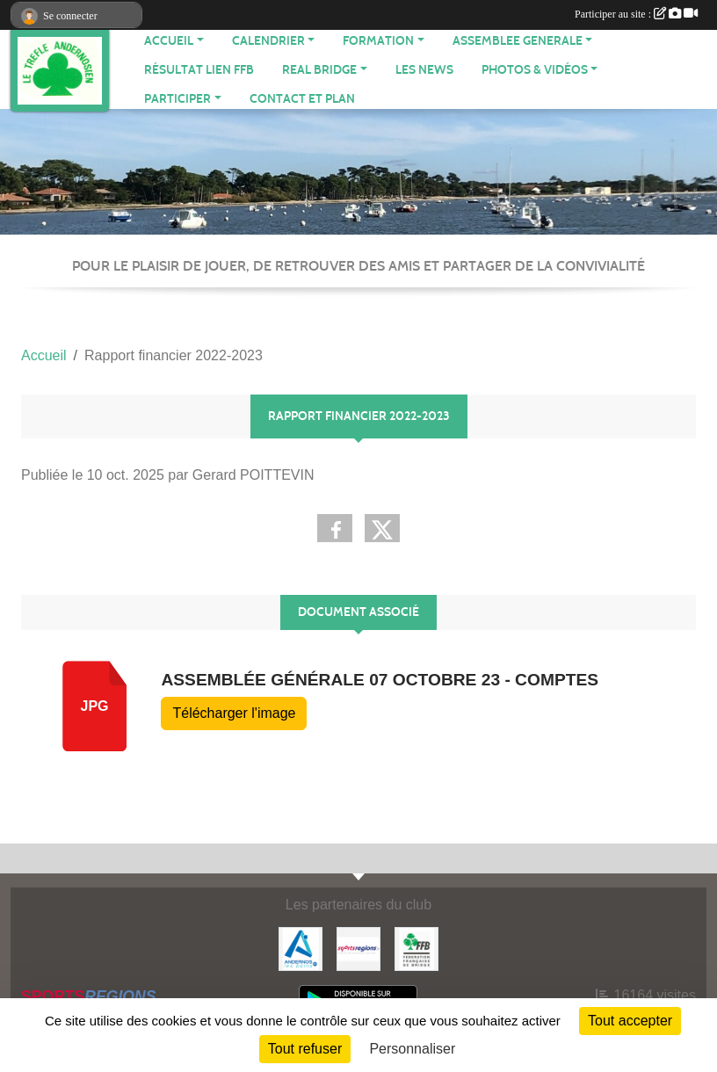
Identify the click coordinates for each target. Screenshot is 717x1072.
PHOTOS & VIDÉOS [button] (535, 69)
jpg (94, 706)
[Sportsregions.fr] (358, 947)
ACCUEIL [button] (168, 40)
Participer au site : (636, 14)
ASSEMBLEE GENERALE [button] (518, 40)
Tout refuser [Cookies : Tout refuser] (305, 1048)
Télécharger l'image (233, 713)
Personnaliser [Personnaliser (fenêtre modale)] (412, 1048)
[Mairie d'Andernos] (300, 947)
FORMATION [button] (378, 40)
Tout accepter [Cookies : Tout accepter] (630, 1020)
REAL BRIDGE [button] (319, 69)
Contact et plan (302, 98)
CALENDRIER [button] (268, 40)
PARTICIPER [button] (177, 98)
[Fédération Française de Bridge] (416, 947)
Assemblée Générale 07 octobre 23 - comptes (379, 679)
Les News (424, 69)
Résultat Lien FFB (199, 69)
